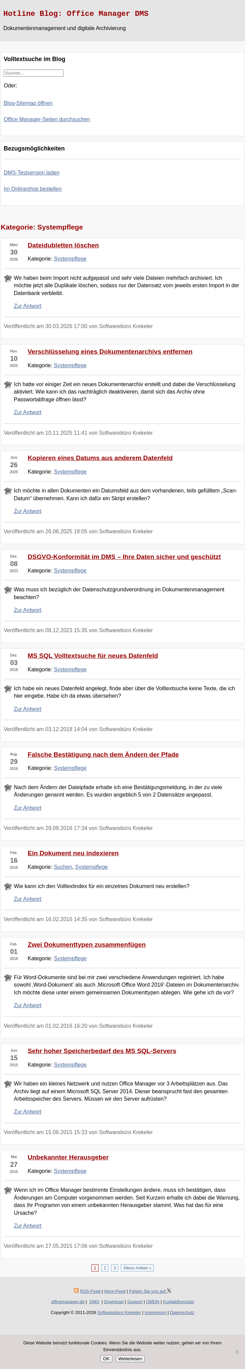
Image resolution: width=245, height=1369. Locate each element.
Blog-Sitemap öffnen (28, 103)
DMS (94, 1301)
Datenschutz (182, 1312)
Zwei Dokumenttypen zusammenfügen (87, 944)
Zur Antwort (28, 306)
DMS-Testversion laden (31, 173)
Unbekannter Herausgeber (68, 1157)
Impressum (155, 1312)
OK (106, 1358)
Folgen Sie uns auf (150, 1291)
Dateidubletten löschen (63, 245)
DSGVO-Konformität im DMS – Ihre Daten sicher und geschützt (124, 556)
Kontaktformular (178, 1301)
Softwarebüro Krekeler (119, 1312)
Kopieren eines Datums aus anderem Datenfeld (100, 457)
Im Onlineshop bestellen (33, 189)
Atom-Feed (115, 1291)
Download (114, 1301)
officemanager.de (68, 1301)
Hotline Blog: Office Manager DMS (75, 13)
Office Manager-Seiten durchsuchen (47, 119)
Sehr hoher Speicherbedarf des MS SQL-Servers (102, 1050)
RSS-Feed (90, 1291)
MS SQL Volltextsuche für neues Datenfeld (93, 655)
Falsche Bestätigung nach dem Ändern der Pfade (103, 754)
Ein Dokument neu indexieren (73, 853)
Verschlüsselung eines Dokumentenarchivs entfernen (110, 351)
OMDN (153, 1301)
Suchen (63, 867)
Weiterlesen (130, 1358)
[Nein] (236, 1351)
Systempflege (70, 259)
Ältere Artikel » (137, 1267)
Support (135, 1301)
